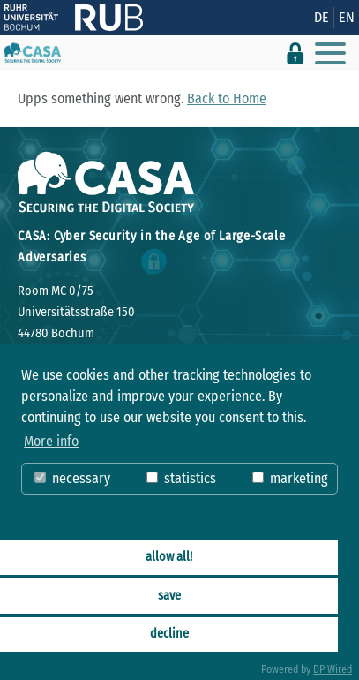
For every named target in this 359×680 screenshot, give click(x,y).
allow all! (169, 556)
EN (347, 17)
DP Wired (332, 669)
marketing (290, 478)
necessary (72, 478)
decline (169, 633)
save (169, 595)
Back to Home (226, 98)
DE (321, 17)
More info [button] (51, 441)
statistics (181, 478)
